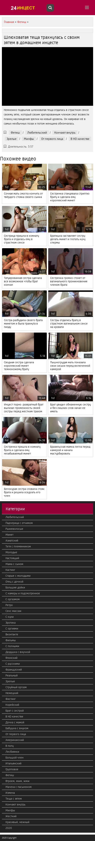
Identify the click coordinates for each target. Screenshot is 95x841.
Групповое (11, 769)
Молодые (11, 552)
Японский (11, 658)
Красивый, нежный (17, 822)
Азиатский (11, 540)
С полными (12, 646)
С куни (9, 616)
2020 (8, 828)
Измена (10, 792)
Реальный (11, 675)
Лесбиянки (12, 751)
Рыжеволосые (14, 529)
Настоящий (12, 558)
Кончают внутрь (65, 132)
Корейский (12, 704)
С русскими (12, 663)
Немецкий (11, 693)
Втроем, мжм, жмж (17, 781)
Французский (13, 669)
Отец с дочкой (14, 581)
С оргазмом (12, 599)
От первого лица (52, 139)
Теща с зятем (13, 798)
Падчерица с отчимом (19, 523)
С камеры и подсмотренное (22, 593)
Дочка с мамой (14, 722)
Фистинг (10, 699)
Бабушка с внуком (16, 728)
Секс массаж (13, 611)
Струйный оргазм (16, 687)
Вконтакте (11, 634)
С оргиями (11, 628)
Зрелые (11, 139)
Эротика (10, 622)
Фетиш (15, 132)
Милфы (29, 139)
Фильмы (10, 640)
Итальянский (13, 763)
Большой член (14, 757)
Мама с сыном (14, 564)
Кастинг (10, 570)
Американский (14, 740)
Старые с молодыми (17, 575)
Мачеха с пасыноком (18, 787)
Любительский (37, 132)
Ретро (9, 605)
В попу (9, 746)
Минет (9, 534)
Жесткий (10, 816)
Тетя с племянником (18, 546)
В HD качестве (80, 139)
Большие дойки (15, 587)
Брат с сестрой (14, 710)
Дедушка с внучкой (17, 652)
